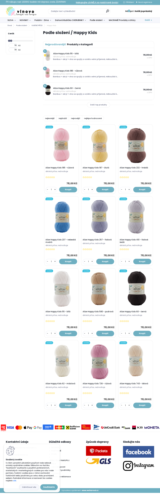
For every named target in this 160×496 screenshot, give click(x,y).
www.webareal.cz (90, 493)
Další (147, 20)
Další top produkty (98, 105)
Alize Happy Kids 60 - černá (133, 313)
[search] (107, 12)
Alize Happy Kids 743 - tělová (134, 386)
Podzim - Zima (41, 20)
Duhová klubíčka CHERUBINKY (69, 20)
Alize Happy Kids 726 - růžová (97, 386)
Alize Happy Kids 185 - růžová (60, 168)
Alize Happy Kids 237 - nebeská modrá (61, 242)
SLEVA (10, 20)
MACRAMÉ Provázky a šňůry (122, 20)
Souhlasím (49, 487)
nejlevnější (49, 118)
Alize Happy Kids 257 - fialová (97, 241)
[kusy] (51, 190)
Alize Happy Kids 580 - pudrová (98, 313)
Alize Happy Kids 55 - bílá (58, 313)
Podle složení (96, 20)
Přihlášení (130, 2)
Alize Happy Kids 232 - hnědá (134, 168)
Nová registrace (145, 2)
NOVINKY (24, 20)
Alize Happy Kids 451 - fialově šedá (134, 242)
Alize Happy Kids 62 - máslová (61, 386)
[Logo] (21, 11)
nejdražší (63, 118)
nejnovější (75, 118)
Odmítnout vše (29, 487)
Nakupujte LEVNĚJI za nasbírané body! (97, 2)
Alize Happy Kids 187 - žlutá (96, 168)
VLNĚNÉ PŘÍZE (37, 25)
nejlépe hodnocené (93, 118)
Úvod (10, 25)
